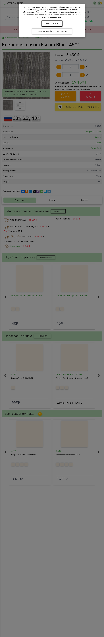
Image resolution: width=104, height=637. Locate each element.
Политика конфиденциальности (52, 31)
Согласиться (52, 23)
